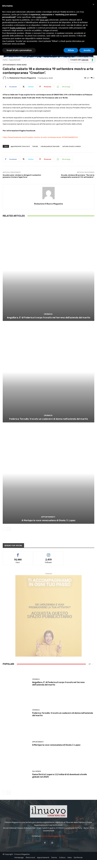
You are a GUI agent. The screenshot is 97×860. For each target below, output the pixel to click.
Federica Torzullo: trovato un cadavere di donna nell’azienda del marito (48, 419)
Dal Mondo (36, 771)
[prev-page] (4, 529)
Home (5, 60)
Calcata (35, 146)
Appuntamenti (14, 60)
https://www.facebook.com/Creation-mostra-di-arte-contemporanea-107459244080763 (40, 137)
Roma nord (22, 65)
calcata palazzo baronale (50, 146)
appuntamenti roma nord (20, 146)
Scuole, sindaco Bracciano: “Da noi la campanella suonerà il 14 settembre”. (77, 176)
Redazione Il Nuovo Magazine (23, 78)
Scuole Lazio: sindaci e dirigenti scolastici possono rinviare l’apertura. (22, 176)
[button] (93, 4)
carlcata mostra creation (71, 146)
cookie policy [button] (41, 17)
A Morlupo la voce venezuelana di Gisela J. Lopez (49, 520)
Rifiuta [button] (71, 50)
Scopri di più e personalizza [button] (19, 50)
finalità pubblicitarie (18, 28)
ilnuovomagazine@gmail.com (53, 836)
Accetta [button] (87, 50)
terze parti (44, 20)
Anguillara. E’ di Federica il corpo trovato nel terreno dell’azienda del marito (48, 317)
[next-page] (8, 529)
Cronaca (48, 314)
